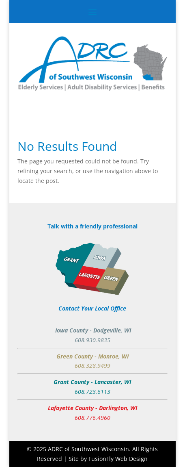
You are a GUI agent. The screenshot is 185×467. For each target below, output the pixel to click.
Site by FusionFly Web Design (108, 459)
